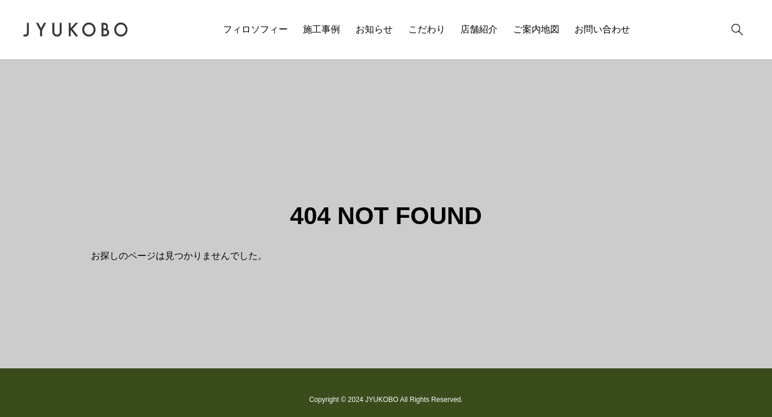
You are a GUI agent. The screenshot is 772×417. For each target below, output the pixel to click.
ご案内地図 (536, 29)
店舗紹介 (478, 29)
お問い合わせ (602, 29)
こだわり (426, 29)
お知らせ (374, 29)
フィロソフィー (255, 29)
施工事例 (321, 29)
